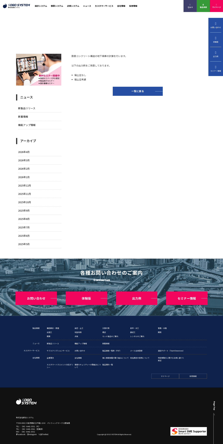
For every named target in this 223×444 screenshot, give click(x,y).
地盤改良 (78, 329)
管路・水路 (162, 325)
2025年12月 (24, 184)
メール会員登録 (136, 348)
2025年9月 (24, 209)
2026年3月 (24, 160)
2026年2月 (24, 168)
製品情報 (35, 325)
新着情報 (23, 116)
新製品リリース (26, 108)
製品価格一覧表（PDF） (111, 348)
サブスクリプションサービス (58, 348)
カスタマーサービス (104, 5)
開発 (159, 329)
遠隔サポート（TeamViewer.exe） (171, 348)
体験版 (215, 39)
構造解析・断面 (53, 325)
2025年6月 (24, 234)
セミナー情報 (215, 68)
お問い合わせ (215, 25)
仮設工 (49, 329)
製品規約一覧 (107, 362)
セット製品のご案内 (110, 333)
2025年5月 (24, 242)
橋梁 (104, 329)
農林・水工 (134, 325)
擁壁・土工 (79, 325)
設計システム (41, 5)
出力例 (215, 54)
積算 (48, 333)
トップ (18, 37)
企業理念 (50, 355)
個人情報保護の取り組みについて (115, 355)
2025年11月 (24, 193)
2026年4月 (24, 151)
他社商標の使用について (139, 355)
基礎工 (132, 329)
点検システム (73, 5)
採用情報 (133, 5)
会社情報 (121, 5)
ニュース (87, 5)
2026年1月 (24, 176)
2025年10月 (24, 201)
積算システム (57, 5)
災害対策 (105, 325)
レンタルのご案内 (137, 333)
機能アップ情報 (27, 125)
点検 (76, 333)
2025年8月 (24, 218)
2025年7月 (24, 226)
